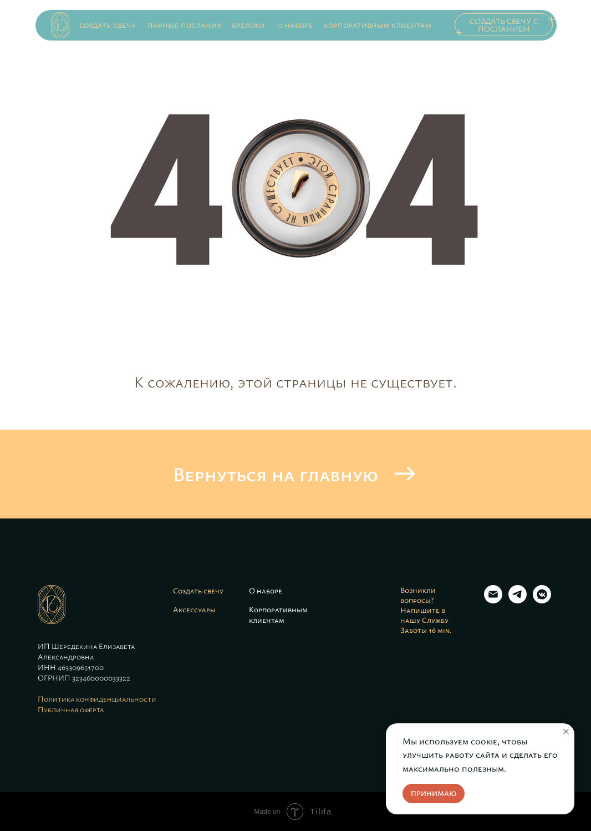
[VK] (542, 600)
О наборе (265, 590)
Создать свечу (198, 590)
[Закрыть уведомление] (566, 731)
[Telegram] (517, 600)
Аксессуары (194, 609)
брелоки (248, 24)
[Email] (493, 600)
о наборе (295, 24)
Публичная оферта (71, 709)
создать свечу (107, 24)
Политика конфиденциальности (97, 698)
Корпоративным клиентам (278, 614)
